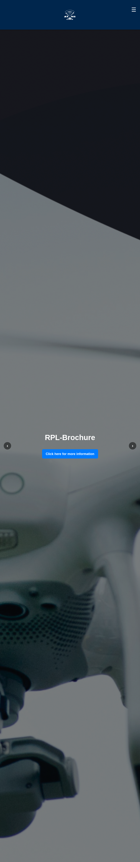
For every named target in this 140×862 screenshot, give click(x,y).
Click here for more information (70, 454)
